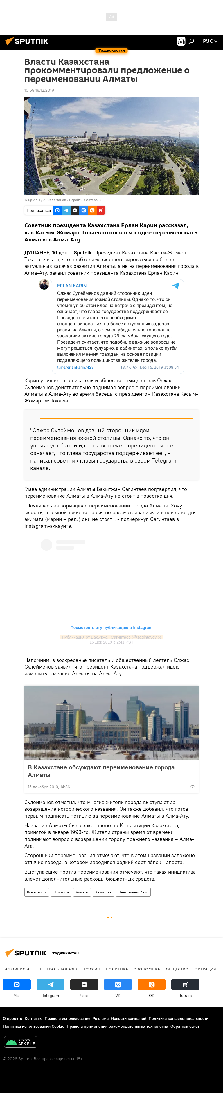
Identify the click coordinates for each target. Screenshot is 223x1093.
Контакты (33, 1018)
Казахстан (103, 892)
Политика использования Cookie (33, 1026)
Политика (61, 892)
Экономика (147, 968)
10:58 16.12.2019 (39, 90)
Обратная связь (184, 1026)
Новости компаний (128, 1018)
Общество (177, 968)
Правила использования (67, 1018)
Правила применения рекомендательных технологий (117, 1026)
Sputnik (34, 200)
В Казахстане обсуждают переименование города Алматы (101, 770)
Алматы (82, 892)
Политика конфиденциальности (178, 1018)
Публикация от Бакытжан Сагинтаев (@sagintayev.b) (111, 637)
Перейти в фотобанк (85, 200)
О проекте (12, 1018)
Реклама (101, 1018)
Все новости (36, 892)
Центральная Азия (133, 892)
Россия (92, 968)
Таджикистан (18, 968)
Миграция (205, 968)
